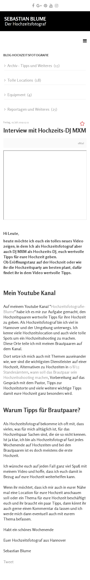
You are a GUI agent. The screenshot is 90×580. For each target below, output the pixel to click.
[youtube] (51, 5)
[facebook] (33, 5)
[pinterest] (45, 5)
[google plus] (39, 5)
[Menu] (85, 40)
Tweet (8, 561)
